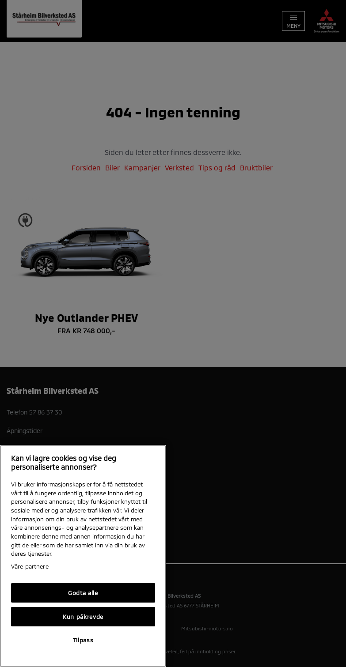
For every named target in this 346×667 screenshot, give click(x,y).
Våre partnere (30, 566)
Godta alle (83, 592)
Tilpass (83, 640)
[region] (83, 556)
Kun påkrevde (83, 616)
